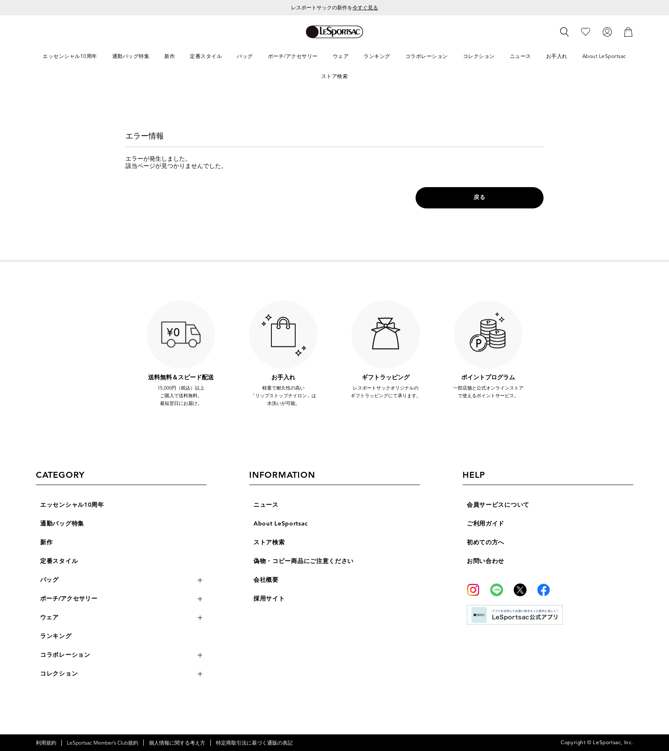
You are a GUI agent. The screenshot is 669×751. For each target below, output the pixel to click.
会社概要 (266, 579)
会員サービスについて (498, 504)
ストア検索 (269, 542)
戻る (479, 197)
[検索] (564, 32)
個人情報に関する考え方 (177, 742)
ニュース (266, 504)
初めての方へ (485, 542)
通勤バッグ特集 (62, 523)
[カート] (628, 31)
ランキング (56, 636)
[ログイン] (607, 31)
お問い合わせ (485, 561)
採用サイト (269, 598)
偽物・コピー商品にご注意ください (303, 561)
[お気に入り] (585, 31)
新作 (46, 542)
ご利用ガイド (485, 523)
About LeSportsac (280, 523)
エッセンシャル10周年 (72, 504)
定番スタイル (59, 561)
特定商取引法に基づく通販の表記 (254, 742)
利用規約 (46, 742)
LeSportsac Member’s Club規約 (102, 742)
